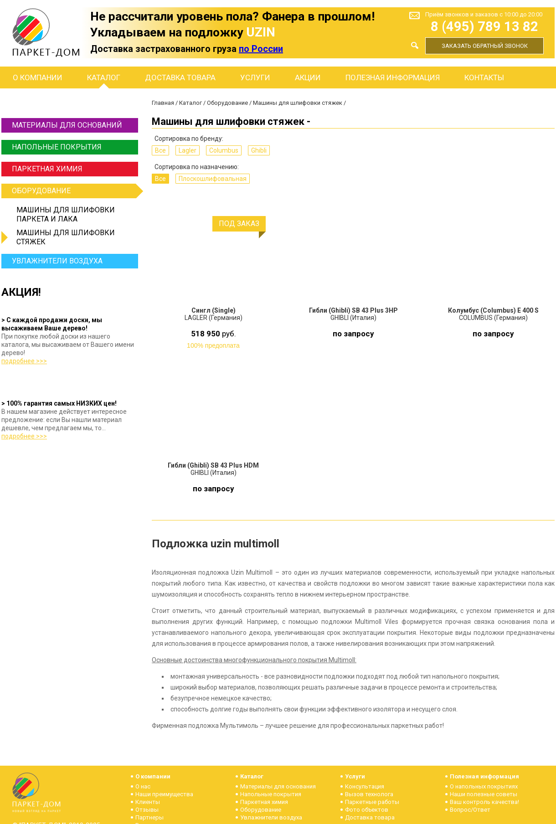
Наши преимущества (164, 794)
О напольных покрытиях (484, 786)
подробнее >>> (24, 361)
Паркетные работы (372, 801)
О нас (142, 786)
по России (261, 48)
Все (160, 150)
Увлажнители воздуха (57, 261)
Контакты (484, 77)
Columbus (223, 150)
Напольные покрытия (57, 147)
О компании (37, 77)
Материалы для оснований (67, 125)
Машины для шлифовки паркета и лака (65, 214)
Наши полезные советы (483, 794)
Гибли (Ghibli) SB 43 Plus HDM (213, 465)
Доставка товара (180, 77)
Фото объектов (366, 809)
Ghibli (259, 150)
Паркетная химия (47, 169)
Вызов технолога (369, 794)
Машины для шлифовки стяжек (65, 237)
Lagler (187, 150)
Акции (308, 77)
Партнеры (149, 817)
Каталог (103, 77)
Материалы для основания (278, 786)
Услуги (255, 77)
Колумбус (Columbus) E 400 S (493, 310)
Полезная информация (392, 77)
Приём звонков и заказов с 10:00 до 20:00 (483, 14)
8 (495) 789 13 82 (484, 26)
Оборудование (74, 191)
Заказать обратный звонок (485, 45)
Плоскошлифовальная (213, 178)
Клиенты (147, 801)
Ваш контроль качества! (484, 801)
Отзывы (147, 809)
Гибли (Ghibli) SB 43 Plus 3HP (353, 310)
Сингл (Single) (213, 310)
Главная (163, 102)
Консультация (364, 786)
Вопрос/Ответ (470, 809)
